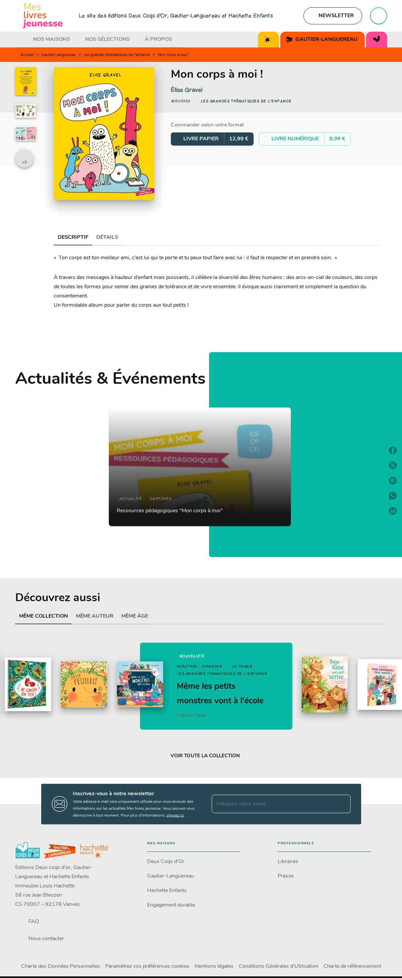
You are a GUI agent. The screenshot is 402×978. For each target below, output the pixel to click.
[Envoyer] (343, 804)
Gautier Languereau (59, 55)
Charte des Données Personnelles (60, 966)
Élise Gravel (186, 90)
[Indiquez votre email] (273, 804)
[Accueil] (43, 15)
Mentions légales (214, 966)
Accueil (27, 55)
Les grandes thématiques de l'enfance (117, 55)
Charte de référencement (352, 966)
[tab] (22, 39)
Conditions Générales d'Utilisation (278, 966)
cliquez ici (175, 815)
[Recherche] (378, 16)
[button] (332, 15)
